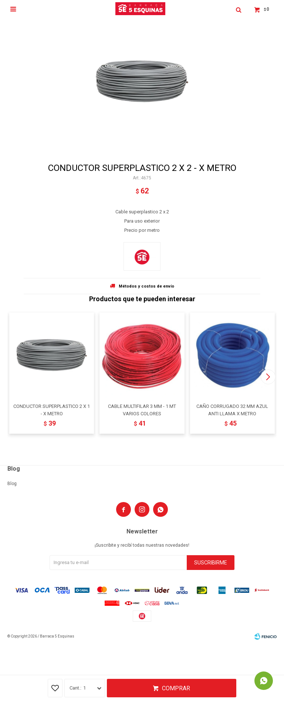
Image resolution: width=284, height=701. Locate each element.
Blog (12, 483)
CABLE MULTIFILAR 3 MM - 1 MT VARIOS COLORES (142, 409)
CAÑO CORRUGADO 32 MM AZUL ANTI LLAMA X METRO (232, 409)
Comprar (176, 688)
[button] (268, 377)
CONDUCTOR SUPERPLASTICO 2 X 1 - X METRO (51, 409)
